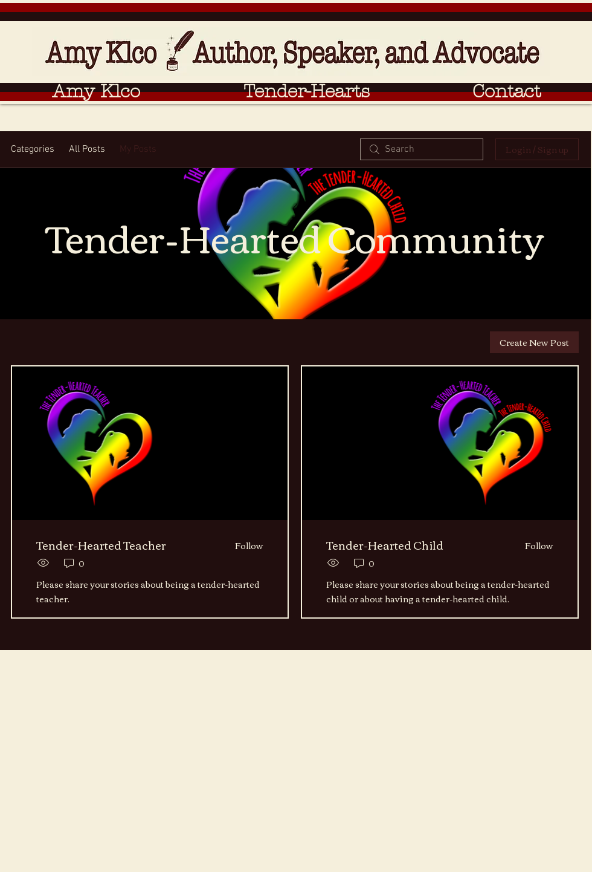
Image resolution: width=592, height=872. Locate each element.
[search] (421, 149)
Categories (32, 149)
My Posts (138, 149)
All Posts (87, 149)
